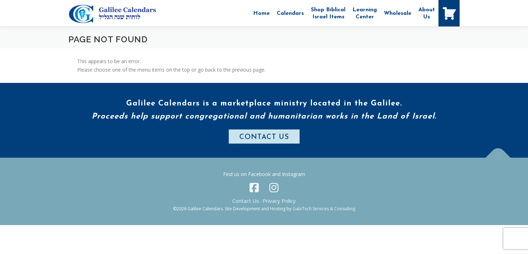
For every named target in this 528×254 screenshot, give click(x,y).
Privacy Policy (279, 200)
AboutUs (426, 13)
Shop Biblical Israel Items (328, 13)
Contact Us (245, 200)
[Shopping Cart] (449, 13)
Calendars (290, 13)
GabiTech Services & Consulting (324, 209)
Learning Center (364, 13)
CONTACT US (264, 137)
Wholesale (397, 13)
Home (261, 13)
